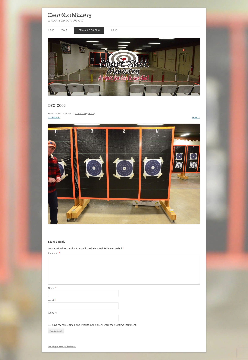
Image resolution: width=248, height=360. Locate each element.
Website (52, 312)
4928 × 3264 (80, 113)
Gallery (91, 113)
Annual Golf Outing (89, 30)
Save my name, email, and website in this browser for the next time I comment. (94, 324)
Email (52, 300)
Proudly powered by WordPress (62, 346)
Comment (54, 253)
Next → (196, 117)
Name (52, 288)
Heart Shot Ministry (69, 15)
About (64, 30)
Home (51, 30)
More (114, 30)
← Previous (54, 117)
